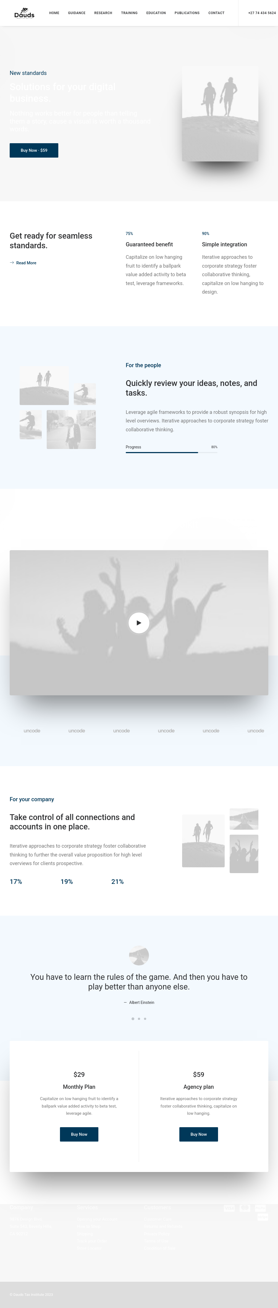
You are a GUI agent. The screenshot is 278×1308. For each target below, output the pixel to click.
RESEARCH (101, 14)
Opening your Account (97, 1219)
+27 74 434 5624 (259, 14)
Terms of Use (156, 1241)
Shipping (85, 1233)
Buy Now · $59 (34, 153)
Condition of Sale (159, 1248)
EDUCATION (154, 14)
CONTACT (214, 14)
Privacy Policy (156, 1233)
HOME (52, 14)
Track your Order (92, 1241)
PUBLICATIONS (184, 14)
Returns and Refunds (163, 1226)
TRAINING (127, 14)
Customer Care (158, 1219)
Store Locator (89, 1248)
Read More (23, 265)
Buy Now (79, 1136)
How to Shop (88, 1226)
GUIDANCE (74, 14)
